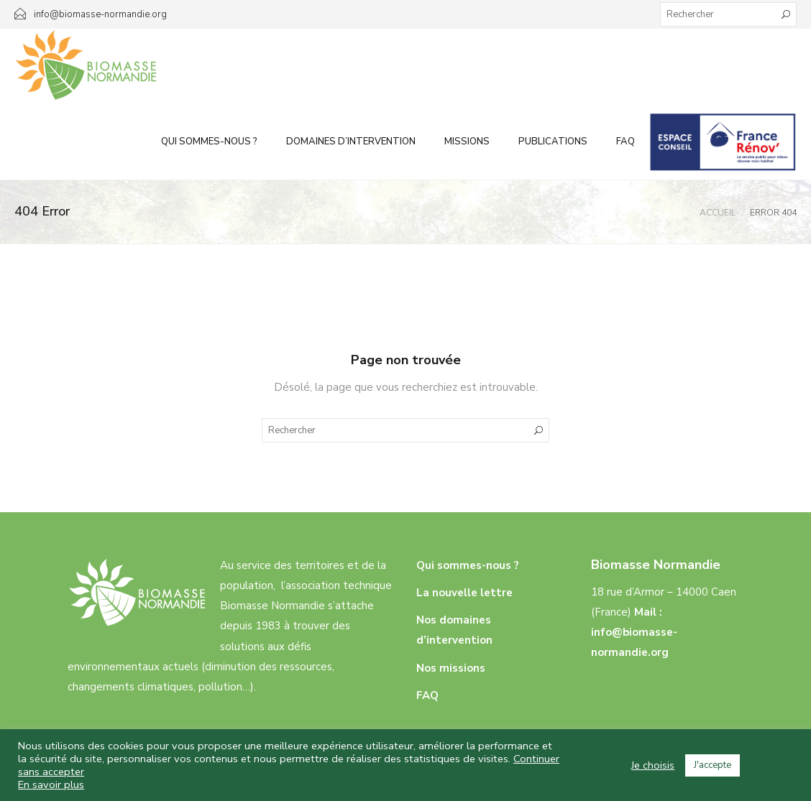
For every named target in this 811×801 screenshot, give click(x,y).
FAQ (625, 141)
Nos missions (450, 668)
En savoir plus (51, 784)
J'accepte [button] (712, 765)
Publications (552, 141)
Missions (467, 141)
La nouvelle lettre (464, 592)
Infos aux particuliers (723, 141)
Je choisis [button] (652, 765)
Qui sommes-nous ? (209, 141)
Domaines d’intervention (351, 141)
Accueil (718, 212)
